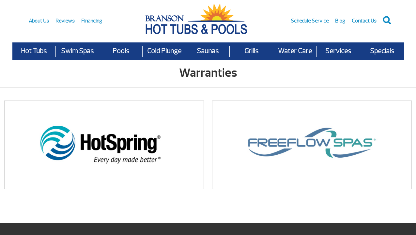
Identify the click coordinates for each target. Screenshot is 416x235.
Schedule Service (310, 21)
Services (338, 51)
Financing (91, 21)
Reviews (65, 21)
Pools (121, 51)
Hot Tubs (34, 51)
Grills (251, 51)
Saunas (208, 51)
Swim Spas (77, 51)
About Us (39, 21)
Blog (340, 21)
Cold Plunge (164, 51)
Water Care (295, 51)
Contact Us (364, 21)
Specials (382, 51)
